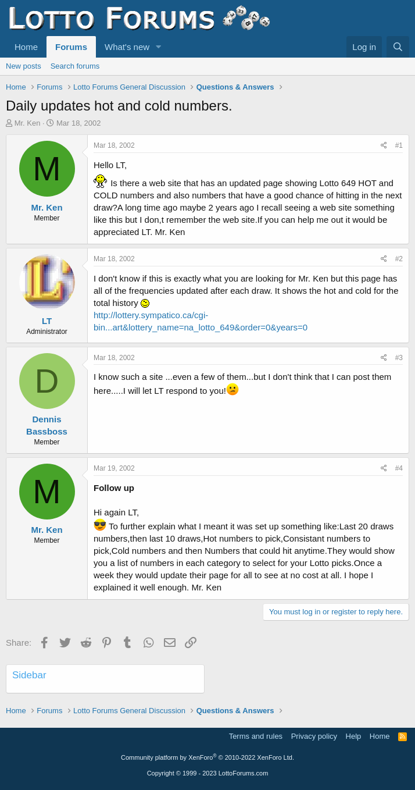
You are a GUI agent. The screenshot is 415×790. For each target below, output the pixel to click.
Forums (71, 47)
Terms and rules (255, 736)
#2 (399, 259)
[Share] (384, 145)
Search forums (75, 66)
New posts (23, 66)
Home (26, 47)
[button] (159, 47)
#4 (399, 468)
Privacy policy (314, 736)
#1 (399, 145)
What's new (127, 47)
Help (354, 736)
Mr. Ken (28, 123)
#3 (399, 358)
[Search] (398, 47)
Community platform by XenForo (207, 757)
